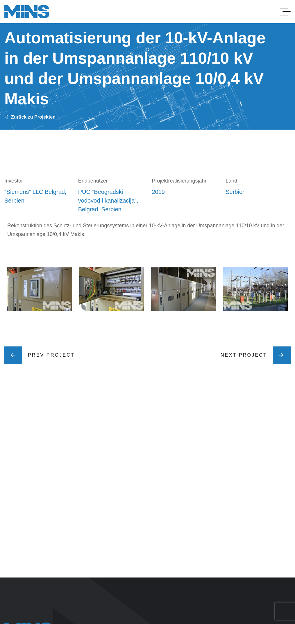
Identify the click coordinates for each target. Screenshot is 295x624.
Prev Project (39, 355)
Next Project (256, 355)
